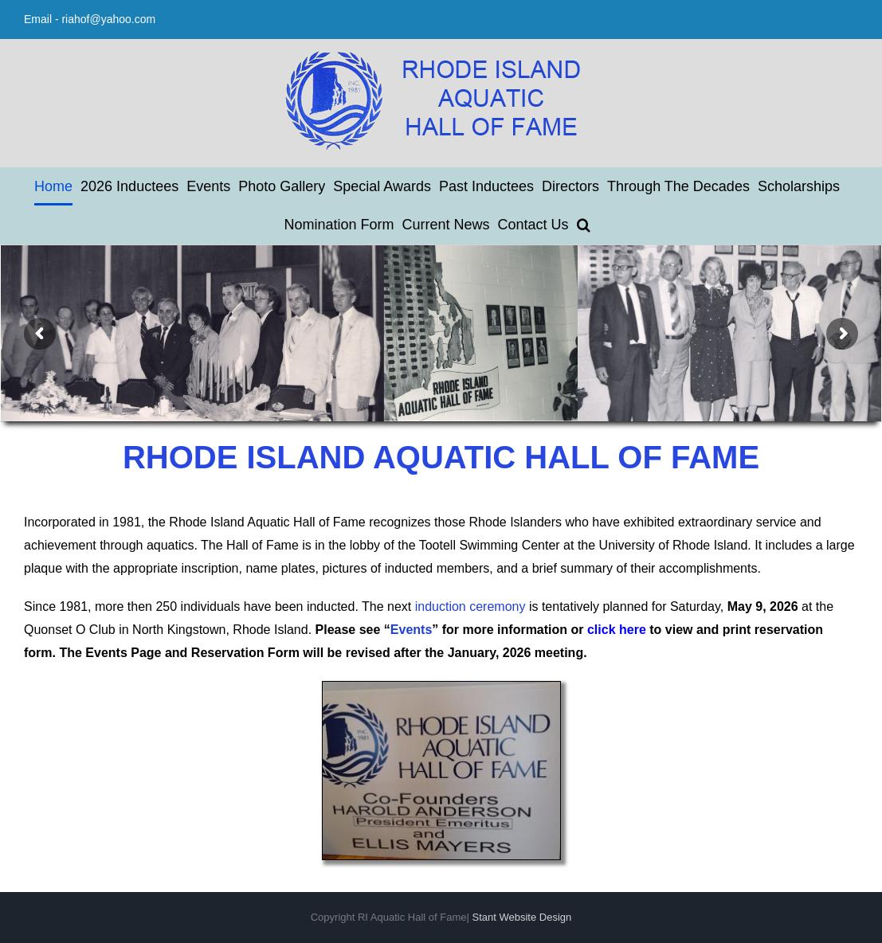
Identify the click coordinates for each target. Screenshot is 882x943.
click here (616, 629)
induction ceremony (470, 606)
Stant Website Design (522, 917)
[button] (583, 224)
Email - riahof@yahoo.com (89, 19)
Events (411, 629)
